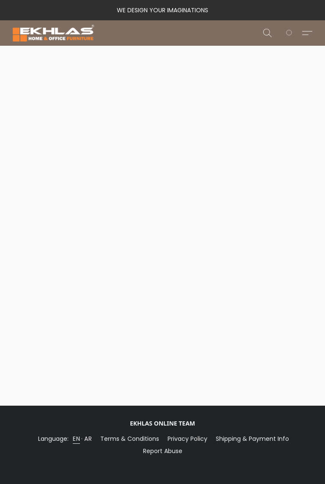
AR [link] (88, 438)
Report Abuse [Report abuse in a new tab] (162, 451)
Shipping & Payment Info (252, 438)
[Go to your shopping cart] (293, 33)
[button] (53, 33)
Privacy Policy (187, 438)
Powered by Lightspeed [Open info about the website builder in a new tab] (163, 465)
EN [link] (76, 438)
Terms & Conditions (129, 438)
